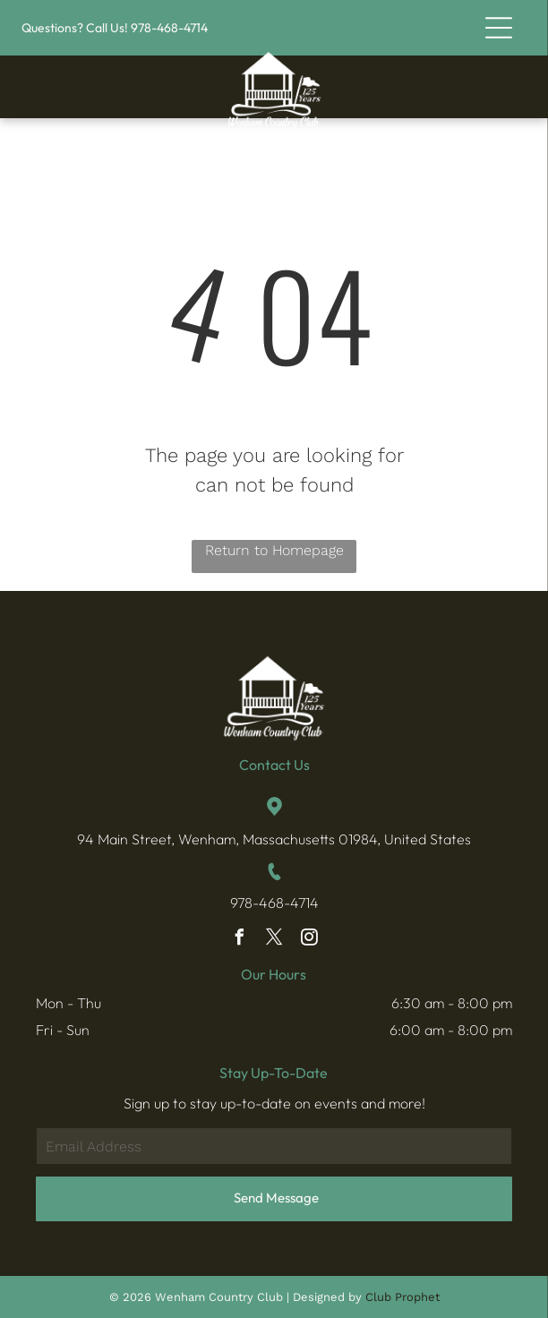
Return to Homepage (274, 550)
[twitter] (274, 939)
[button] (498, 27)
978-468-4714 (274, 902)
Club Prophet (402, 1297)
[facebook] (239, 939)
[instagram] (308, 939)
